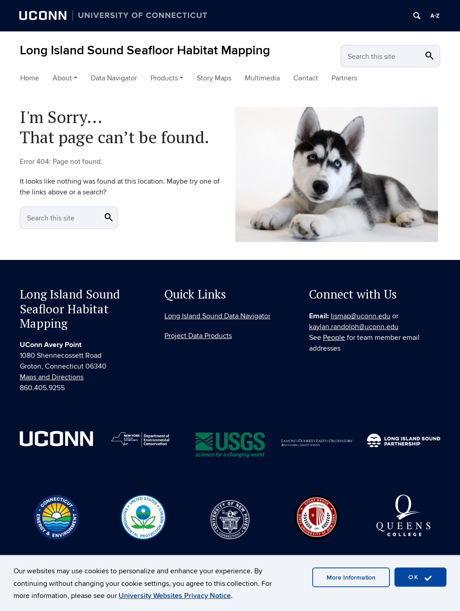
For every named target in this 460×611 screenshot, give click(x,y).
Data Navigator (114, 78)
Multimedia (262, 78)
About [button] (62, 78)
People (334, 338)
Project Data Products (198, 337)
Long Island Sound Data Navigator (217, 317)
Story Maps (214, 78)
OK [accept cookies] (420, 577)
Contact (305, 78)
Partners (344, 78)
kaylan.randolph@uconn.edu (353, 328)
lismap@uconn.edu (360, 317)
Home (29, 78)
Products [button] (164, 78)
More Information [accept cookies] (351, 577)
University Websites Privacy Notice (175, 595)
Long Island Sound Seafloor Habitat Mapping (145, 50)
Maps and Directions (52, 378)
